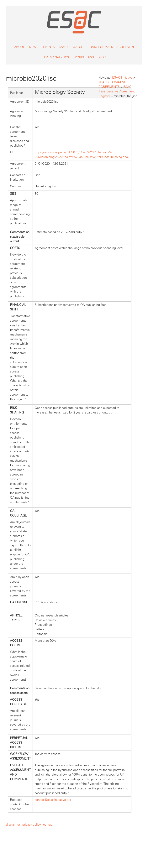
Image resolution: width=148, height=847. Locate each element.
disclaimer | (14, 824)
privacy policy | (32, 824)
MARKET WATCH (71, 47)
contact (48, 824)
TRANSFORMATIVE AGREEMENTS (113, 47)
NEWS (33, 47)
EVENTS (49, 47)
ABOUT (19, 47)
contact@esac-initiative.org (53, 800)
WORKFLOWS (84, 57)
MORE (103, 57)
